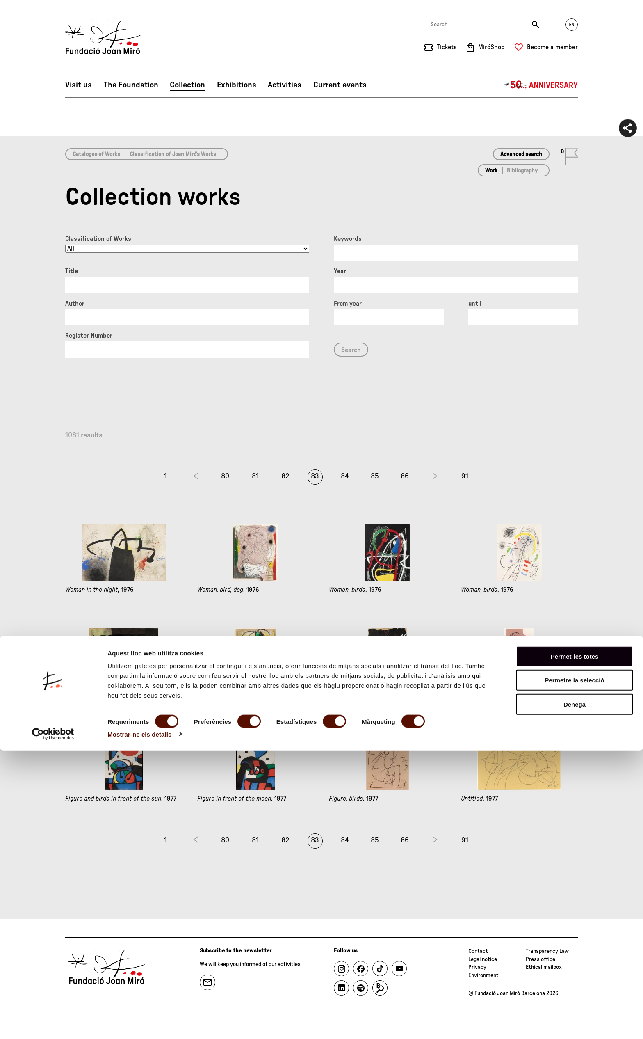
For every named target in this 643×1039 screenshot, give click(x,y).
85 (375, 476)
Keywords (348, 239)
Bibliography (522, 171)
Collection (187, 85)
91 (464, 476)
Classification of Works (98, 239)
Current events (340, 85)
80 (225, 476)
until (474, 303)
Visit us (78, 85)
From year (348, 303)
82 (285, 476)
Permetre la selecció (574, 969)
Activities (284, 85)
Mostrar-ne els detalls (139, 1022)
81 (255, 476)
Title (71, 271)
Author (74, 303)
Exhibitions (236, 85)
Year (340, 271)
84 (345, 476)
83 (315, 476)
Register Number (88, 335)
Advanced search (521, 154)
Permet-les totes (575, 944)
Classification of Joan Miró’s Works (173, 154)
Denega (574, 992)
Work (491, 171)
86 (405, 476)
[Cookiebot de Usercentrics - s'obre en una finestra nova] (53, 1023)
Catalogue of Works (96, 154)
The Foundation (131, 85)
